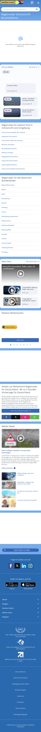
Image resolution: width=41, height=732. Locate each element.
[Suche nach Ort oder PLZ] (20, 9)
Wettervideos (7, 612)
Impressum (20, 696)
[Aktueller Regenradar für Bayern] (4, 190)
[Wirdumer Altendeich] (20, 145)
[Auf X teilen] (15, 417)
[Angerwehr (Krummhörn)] (20, 137)
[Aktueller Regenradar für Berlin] (3, 194)
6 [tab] (27, 345)
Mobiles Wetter (8, 608)
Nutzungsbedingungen (20, 714)
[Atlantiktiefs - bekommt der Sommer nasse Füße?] (19, 485)
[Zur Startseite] (8, 2)
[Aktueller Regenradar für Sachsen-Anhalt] (6, 243)
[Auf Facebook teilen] (6, 417)
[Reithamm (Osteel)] (20, 153)
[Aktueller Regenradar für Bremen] (4, 203)
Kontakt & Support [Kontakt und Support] (20, 690)
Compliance (20, 702)
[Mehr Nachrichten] (32, 261)
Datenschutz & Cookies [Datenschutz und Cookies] (20, 678)
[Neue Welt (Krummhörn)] (20, 149)
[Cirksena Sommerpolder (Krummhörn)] (20, 132)
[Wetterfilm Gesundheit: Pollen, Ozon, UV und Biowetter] (20, 273)
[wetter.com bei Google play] (11, 586)
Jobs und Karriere (20, 672)
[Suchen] (36, 9)
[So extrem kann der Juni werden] (19, 503)
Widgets (5, 604)
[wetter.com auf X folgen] (17, 566)
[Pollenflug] (32, 2)
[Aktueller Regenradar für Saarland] (4, 235)
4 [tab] (20, 345)
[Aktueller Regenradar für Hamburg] (4, 208)
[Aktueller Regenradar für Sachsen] (4, 239)
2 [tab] (14, 345)
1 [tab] (11, 345)
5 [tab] (24, 345)
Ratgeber (5, 617)
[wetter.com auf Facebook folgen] (10, 566)
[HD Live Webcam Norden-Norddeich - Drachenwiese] (20, 112)
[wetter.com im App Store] (28, 586)
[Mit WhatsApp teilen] (34, 417)
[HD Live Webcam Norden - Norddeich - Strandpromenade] (20, 101)
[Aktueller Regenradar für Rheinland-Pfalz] (6, 230)
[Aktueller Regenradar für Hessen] (4, 212)
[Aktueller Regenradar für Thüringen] (5, 252)
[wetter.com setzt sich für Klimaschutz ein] (20, 645)
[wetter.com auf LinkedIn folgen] (24, 566)
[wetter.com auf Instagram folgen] (30, 566)
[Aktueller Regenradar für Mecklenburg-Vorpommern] (10, 217)
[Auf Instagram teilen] (25, 417)
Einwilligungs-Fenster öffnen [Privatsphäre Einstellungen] (20, 684)
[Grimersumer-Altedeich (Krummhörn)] (20, 169)
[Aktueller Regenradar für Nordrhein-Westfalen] (8, 226)
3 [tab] (17, 345)
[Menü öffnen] (37, 2)
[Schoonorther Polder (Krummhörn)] (20, 141)
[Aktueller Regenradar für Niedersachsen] (6, 221)
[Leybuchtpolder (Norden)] (20, 165)
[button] (20, 599)
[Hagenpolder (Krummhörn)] (20, 157)
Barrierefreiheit (20, 708)
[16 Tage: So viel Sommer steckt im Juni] (19, 494)
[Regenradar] (20, 329)
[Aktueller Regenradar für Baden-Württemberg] (8, 185)
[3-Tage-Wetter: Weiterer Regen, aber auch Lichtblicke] (20, 290)
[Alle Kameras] (34, 67)
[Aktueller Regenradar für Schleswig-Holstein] (7, 248)
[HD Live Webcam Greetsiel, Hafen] (20, 79)
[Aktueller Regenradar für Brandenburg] (6, 199)
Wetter (4, 599)
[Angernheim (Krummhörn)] (20, 161)
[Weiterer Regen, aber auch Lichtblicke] (19, 476)
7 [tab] (30, 345)
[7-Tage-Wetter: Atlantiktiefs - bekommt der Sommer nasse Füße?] (20, 301)
